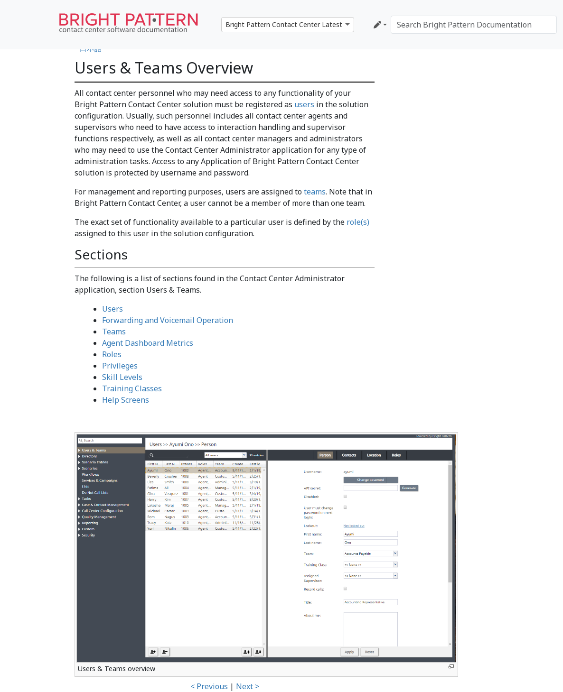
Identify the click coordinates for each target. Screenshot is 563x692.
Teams (114, 331)
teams (315, 191)
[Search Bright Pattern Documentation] (474, 25)
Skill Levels (122, 377)
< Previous (209, 686)
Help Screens (125, 400)
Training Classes (132, 388)
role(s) (358, 222)
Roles (112, 354)
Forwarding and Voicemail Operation (167, 320)
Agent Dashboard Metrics (147, 343)
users (304, 104)
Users (112, 309)
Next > (247, 686)
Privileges (120, 365)
